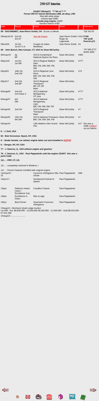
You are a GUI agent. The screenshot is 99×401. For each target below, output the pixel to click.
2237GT (67, 140)
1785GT (93, 126)
